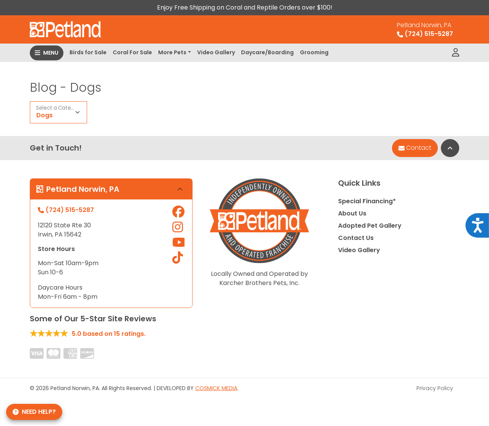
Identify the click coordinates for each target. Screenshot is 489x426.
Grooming (314, 52)
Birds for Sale (88, 52)
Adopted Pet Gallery (370, 225)
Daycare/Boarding (267, 52)
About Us (352, 213)
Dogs (44, 115)
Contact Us (356, 237)
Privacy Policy (434, 388)
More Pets (172, 52)
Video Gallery (216, 52)
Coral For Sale (132, 52)
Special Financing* (367, 201)
